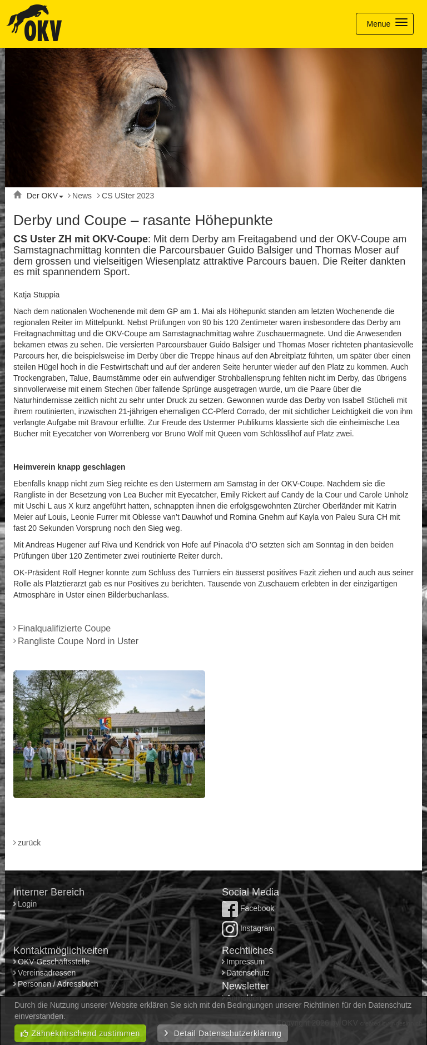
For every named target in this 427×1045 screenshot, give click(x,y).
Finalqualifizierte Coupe (64, 628)
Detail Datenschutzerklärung (222, 1033)
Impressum (245, 961)
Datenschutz (248, 972)
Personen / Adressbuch (58, 983)
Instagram (248, 928)
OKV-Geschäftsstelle (54, 961)
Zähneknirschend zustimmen (80, 1033)
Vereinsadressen (47, 972)
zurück (29, 842)
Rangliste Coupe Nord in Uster (78, 641)
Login (28, 903)
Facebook (248, 908)
